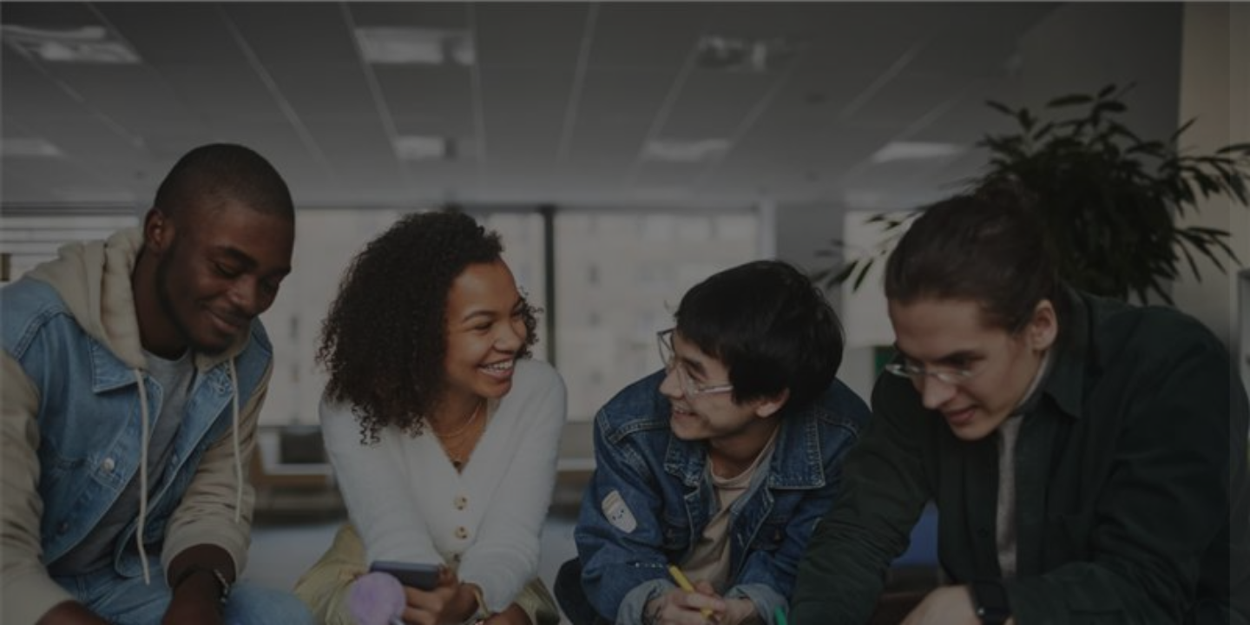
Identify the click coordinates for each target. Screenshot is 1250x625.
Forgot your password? (1161, 429)
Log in (1067, 477)
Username (942, 257)
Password (941, 345)
